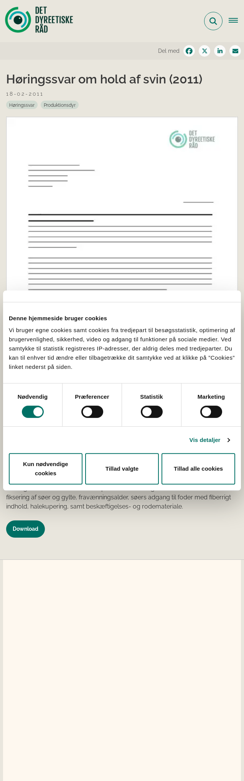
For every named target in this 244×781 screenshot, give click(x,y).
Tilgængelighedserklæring (104, 757)
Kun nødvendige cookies (45, 468)
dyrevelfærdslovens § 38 (159, 613)
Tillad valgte (122, 468)
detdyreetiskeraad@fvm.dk (69, 723)
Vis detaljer (205, 440)
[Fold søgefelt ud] (213, 21)
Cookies (31, 757)
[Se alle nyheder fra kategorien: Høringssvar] (22, 105)
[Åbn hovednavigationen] (236, 21)
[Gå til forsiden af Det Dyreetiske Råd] (37, 21)
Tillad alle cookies (198, 468)
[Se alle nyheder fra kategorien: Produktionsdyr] (60, 105)
